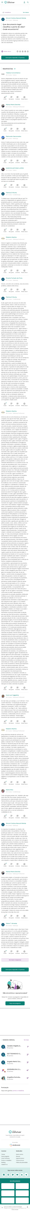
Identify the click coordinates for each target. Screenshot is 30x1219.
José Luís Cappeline (12, 695)
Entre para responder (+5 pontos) (15, 57)
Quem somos (19, 1154)
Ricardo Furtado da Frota (14, 278)
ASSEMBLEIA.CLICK (14, 1069)
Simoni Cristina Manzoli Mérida (16, 18)
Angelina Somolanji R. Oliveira (14, 1077)
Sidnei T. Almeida (11, 923)
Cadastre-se (4, 1164)
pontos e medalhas (18, 1091)
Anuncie (18, 1156)
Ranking (3, 1162)
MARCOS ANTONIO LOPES (15, 168)
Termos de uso (20, 1160)
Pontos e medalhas (6, 1160)
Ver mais (26, 1040)
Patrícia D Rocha (11, 192)
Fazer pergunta (5, 1156)
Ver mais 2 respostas (15, 960)
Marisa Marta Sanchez (13, 104)
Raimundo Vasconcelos (13, 136)
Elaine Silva (9, 790)
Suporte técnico (20, 1158)
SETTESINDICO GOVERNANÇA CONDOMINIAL (14, 1054)
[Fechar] (27, 1207)
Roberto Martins (11, 237)
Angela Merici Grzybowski (14, 1061)
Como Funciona (5, 1158)
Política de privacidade (22, 1162)
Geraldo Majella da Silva (14, 1046)
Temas (3, 1154)
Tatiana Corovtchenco (13, 73)
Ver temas (26, 12)
